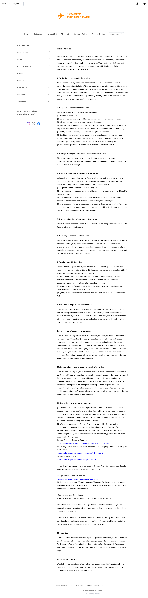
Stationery (21, 95)
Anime (19, 59)
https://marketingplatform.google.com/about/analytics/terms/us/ (84, 443)
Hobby (20, 73)
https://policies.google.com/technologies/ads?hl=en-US (81, 453)
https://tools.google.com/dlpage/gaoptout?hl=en (78, 479)
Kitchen (20, 80)
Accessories (22, 52)
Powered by (92, 594)
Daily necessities (24, 66)
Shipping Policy (81, 34)
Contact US (51, 34)
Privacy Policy (98, 34)
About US (65, 34)
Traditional (21, 102)
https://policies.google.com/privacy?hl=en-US (76, 459)
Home (26, 34)
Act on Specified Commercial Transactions (87, 585)
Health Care (22, 88)
